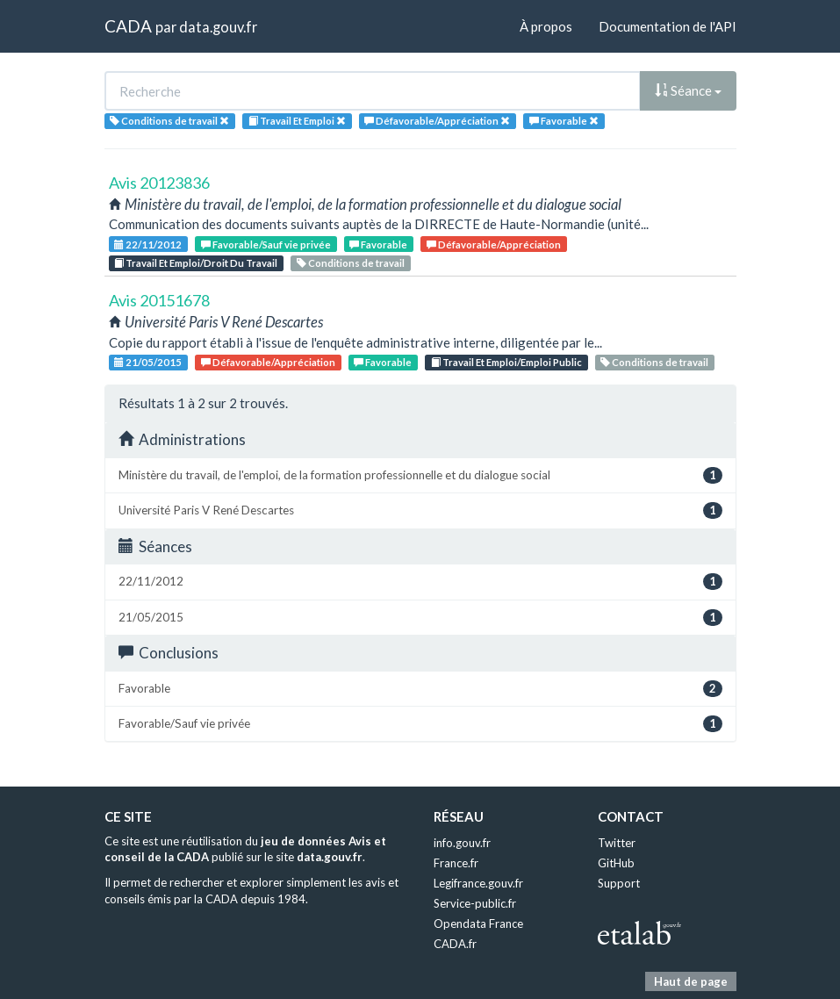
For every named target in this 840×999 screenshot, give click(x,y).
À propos (546, 26)
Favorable (378, 244)
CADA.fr (455, 944)
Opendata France (478, 923)
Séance (688, 90)
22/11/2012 (148, 244)
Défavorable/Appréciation (494, 244)
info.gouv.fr (462, 843)
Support (619, 883)
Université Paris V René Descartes (420, 510)
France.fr (456, 863)
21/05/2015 (148, 362)
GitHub (616, 863)
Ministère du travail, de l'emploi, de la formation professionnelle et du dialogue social (420, 475)
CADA (128, 26)
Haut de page (691, 981)
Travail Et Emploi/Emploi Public (506, 362)
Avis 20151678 (159, 300)
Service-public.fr (475, 903)
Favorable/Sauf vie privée (266, 244)
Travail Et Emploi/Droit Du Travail (195, 263)
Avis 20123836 (159, 182)
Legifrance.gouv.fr (478, 883)
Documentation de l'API (667, 26)
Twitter (616, 843)
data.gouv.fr (218, 26)
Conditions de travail (351, 263)
